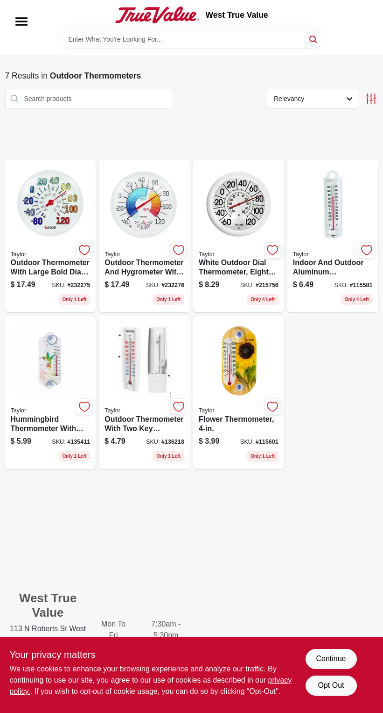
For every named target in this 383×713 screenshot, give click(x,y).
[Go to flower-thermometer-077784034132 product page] (238, 392)
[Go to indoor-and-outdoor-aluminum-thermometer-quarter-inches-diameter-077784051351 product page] (332, 236)
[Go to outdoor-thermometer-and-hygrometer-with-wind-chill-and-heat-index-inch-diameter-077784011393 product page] (144, 236)
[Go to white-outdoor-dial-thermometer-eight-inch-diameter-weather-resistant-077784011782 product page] (238, 236)
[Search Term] (191, 39)
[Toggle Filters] (371, 99)
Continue (331, 659)
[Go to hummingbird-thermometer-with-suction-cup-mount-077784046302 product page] (50, 392)
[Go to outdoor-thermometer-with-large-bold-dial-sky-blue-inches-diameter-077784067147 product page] (50, 236)
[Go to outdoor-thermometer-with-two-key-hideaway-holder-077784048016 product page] (144, 392)
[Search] (313, 38)
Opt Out (331, 685)
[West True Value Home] (157, 15)
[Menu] (21, 21)
